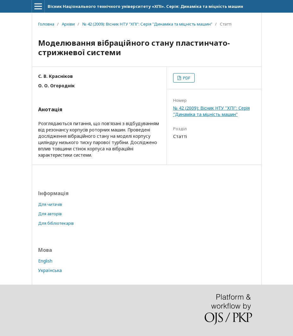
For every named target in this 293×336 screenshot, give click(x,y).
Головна (46, 24)
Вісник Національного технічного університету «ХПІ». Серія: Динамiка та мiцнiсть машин (145, 6)
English (45, 261)
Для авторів (50, 214)
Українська (50, 270)
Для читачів (50, 204)
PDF (186, 78)
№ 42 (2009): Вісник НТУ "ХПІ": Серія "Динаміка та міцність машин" (147, 24)
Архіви (68, 24)
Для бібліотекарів (56, 223)
